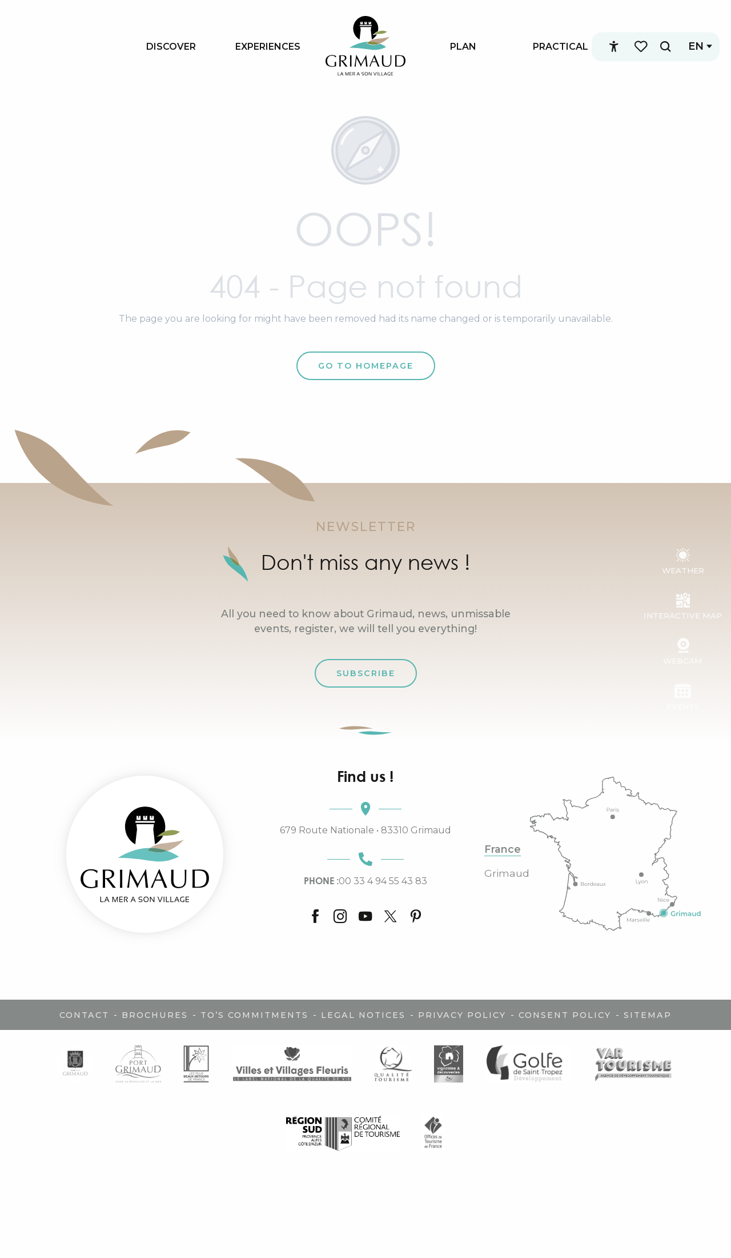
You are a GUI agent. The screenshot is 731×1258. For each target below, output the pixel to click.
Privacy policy (462, 1015)
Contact (84, 1015)
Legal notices (363, 1015)
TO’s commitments (254, 1015)
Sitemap (648, 1015)
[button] (660, 47)
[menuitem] (171, 46)
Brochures (155, 1015)
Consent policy (565, 1015)
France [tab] (502, 849)
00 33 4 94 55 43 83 (365, 880)
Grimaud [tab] (506, 873)
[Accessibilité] (609, 47)
